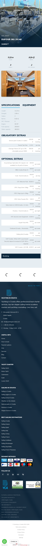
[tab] (29, 105)
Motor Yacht (5, 371)
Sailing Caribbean (6, 440)
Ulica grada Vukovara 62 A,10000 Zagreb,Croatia (11, 315)
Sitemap (21, 537)
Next (38, 84)
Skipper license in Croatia (8, 410)
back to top (34, 286)
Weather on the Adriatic (8, 401)
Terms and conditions (21, 527)
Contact (3, 358)
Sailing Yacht (5, 368)
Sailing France (5, 437)
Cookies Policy (21, 529)
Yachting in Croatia (21, 10)
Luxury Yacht (5, 381)
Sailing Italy (4, 430)
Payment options (6, 345)
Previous (4, 84)
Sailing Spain (5, 427)
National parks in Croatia (8, 404)
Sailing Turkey (5, 434)
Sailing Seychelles (6, 447)
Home (3, 338)
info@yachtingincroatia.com (12, 322)
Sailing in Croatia (6, 391)
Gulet (2, 378)
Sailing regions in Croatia (8, 394)
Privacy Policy (21, 532)
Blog (2, 354)
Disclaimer (21, 535)
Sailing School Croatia (7, 398)
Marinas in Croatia (6, 407)
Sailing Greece (5, 424)
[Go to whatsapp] (4, 541)
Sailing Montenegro (7, 443)
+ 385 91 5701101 (8, 325)
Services (3, 351)
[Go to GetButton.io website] (4, 545)
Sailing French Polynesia (8, 450)
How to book (5, 342)
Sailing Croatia (5, 421)
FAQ (2, 348)
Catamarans (4, 374)
